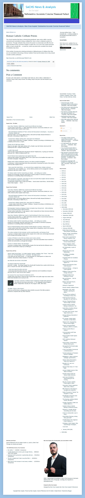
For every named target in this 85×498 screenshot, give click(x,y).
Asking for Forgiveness (68, 285)
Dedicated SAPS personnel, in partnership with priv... (21, 455)
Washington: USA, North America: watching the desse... (69, 291)
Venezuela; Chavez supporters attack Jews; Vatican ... (70, 386)
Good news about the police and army (17, 269)
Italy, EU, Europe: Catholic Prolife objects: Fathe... (69, 382)
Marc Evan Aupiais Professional (70, 487)
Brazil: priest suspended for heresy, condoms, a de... (69, 237)
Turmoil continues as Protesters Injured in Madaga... (70, 353)
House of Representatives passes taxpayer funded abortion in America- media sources (29, 226)
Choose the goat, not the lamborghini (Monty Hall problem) (69, 103)
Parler (61, 97)
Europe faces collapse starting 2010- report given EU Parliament (24, 138)
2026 (63, 171)
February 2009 (66, 228)
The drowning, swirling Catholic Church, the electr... (70, 400)
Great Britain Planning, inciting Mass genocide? (70, 417)
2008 (63, 432)
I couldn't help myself (13, 150)
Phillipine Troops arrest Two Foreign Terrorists (69, 272)
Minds (74, 97)
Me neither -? (11, 450)
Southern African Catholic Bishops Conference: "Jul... (70, 305)
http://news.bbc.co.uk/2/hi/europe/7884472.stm (18, 58)
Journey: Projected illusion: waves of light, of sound (69, 302)
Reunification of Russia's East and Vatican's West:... (70, 396)
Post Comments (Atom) (18, 119)
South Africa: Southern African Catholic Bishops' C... (70, 308)
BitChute (70, 97)
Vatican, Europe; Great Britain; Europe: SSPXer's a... (70, 234)
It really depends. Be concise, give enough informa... (20, 452)
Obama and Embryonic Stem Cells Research (70, 265)
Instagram (67, 95)
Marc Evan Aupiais (54, 487)
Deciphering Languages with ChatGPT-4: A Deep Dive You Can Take (69, 162)
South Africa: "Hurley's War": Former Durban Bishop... (69, 241)
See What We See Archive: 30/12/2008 (17, 260)
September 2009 (67, 215)
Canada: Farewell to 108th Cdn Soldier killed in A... (70, 403)
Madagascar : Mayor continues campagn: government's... (70, 357)
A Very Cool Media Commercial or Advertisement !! (70, 350)
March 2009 (66, 226)
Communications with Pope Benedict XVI (69, 333)
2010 (63, 205)
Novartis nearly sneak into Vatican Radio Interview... (69, 374)
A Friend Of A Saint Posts (15, 65)
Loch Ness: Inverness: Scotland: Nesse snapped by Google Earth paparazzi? (33, 280)
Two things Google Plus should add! (16, 263)
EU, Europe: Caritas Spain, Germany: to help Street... (69, 319)
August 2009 (66, 217)
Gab (75, 95)
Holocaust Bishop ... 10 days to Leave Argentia (70, 268)
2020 (63, 183)
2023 (63, 177)
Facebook (69, 94)
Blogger (70, 491)
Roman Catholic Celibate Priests (70, 287)
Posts (63, 128)
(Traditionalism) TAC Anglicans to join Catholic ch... (70, 420)
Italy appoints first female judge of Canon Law (70, 346)
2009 (63, 207)
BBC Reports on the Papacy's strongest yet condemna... (70, 389)
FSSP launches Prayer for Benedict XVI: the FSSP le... (70, 298)
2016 (63, 192)
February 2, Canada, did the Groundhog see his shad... (70, 410)
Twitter (73, 94)
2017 (63, 190)
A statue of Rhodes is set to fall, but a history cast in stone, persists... (24, 238)
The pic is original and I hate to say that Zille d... (19, 458)
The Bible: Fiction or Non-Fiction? (16, 288)
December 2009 (67, 209)
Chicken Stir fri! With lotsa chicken (16, 144)
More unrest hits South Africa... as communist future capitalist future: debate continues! (29, 167)
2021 (63, 181)
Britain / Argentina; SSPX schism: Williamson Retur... (70, 244)
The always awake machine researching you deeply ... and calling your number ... (27, 173)
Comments (64, 131)
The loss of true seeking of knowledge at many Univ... (70, 295)
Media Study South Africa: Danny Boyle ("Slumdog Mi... (70, 230)
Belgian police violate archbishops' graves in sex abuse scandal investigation (26, 161)
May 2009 (65, 224)
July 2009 (65, 219)
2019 (63, 185)
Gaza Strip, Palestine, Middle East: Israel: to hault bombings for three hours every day (29, 215)
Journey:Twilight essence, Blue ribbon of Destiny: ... (70, 371)
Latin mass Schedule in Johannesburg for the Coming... (68, 378)
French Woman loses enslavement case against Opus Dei (22, 156)
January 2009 (66, 429)
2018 (63, 188)
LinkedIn (62, 95)
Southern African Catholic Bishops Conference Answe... (70, 406)
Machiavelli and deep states (68, 116)
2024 (63, 175)
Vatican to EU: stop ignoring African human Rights (69, 322)
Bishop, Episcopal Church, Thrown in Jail (69, 282)
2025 (63, 173)
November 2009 (67, 211)
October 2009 (66, 213)
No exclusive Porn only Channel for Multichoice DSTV (21, 275)
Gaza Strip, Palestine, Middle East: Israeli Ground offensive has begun (25, 126)
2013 (63, 198)
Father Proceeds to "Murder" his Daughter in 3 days (70, 393)
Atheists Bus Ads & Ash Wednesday (68, 251)
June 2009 (65, 221)
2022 (63, 179)
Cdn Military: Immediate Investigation (68, 255)
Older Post (52, 117)
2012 (63, 200)
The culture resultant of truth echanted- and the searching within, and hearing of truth (28, 232)
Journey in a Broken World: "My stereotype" (18, 243)
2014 (63, 196)
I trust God (65, 426)
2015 (63, 194)
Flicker (71, 95)
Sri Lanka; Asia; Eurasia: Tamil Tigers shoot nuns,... (70, 312)
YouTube (65, 97)
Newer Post (9, 117)
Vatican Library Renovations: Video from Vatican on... (70, 360)
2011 (63, 203)
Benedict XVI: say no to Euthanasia (68, 364)
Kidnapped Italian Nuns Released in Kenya (68, 275)
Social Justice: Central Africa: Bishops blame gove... (70, 343)
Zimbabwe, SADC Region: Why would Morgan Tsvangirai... (70, 424)
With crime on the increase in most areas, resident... (20, 461)
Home (30, 117)
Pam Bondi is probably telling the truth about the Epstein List (69, 112)
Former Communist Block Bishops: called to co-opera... (70, 326)
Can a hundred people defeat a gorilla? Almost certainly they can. (69, 148)
